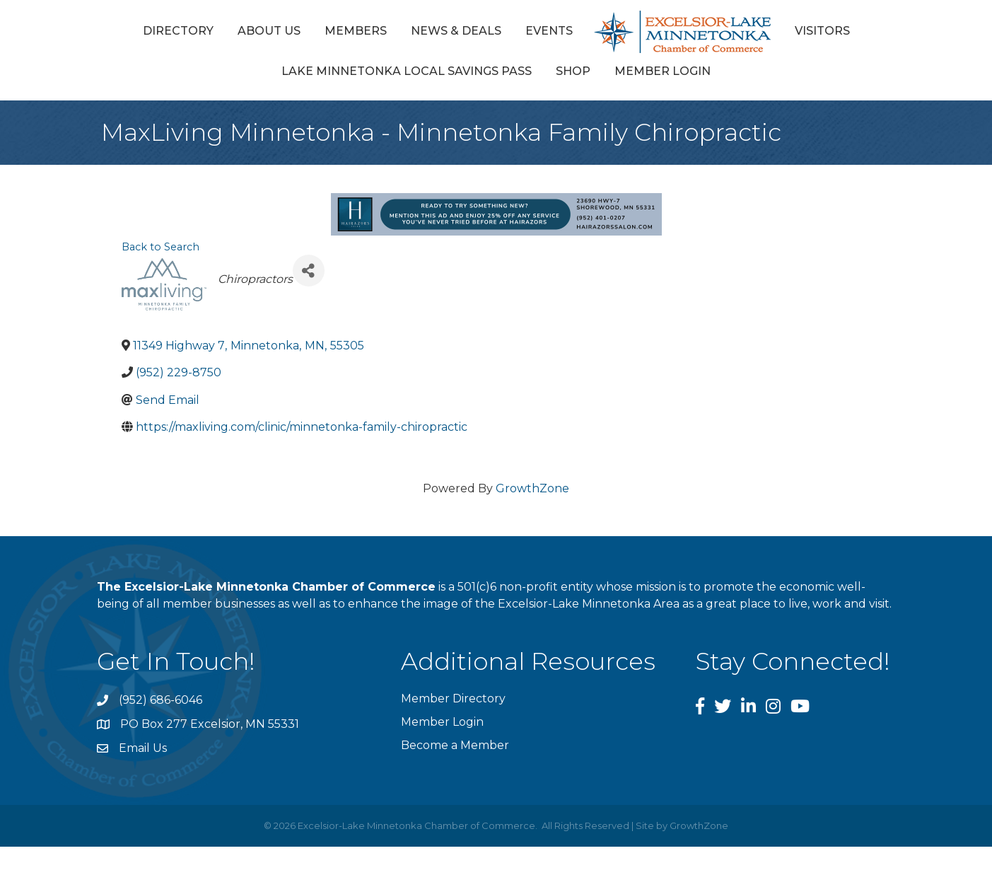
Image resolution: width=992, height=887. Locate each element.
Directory (178, 30)
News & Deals (456, 30)
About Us (269, 30)
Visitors (822, 30)
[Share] (309, 270)
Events (549, 30)
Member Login (662, 71)
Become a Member (455, 745)
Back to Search (160, 246)
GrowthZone (532, 488)
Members (356, 30)
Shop (573, 71)
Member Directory (453, 698)
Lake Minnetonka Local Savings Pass (406, 71)
